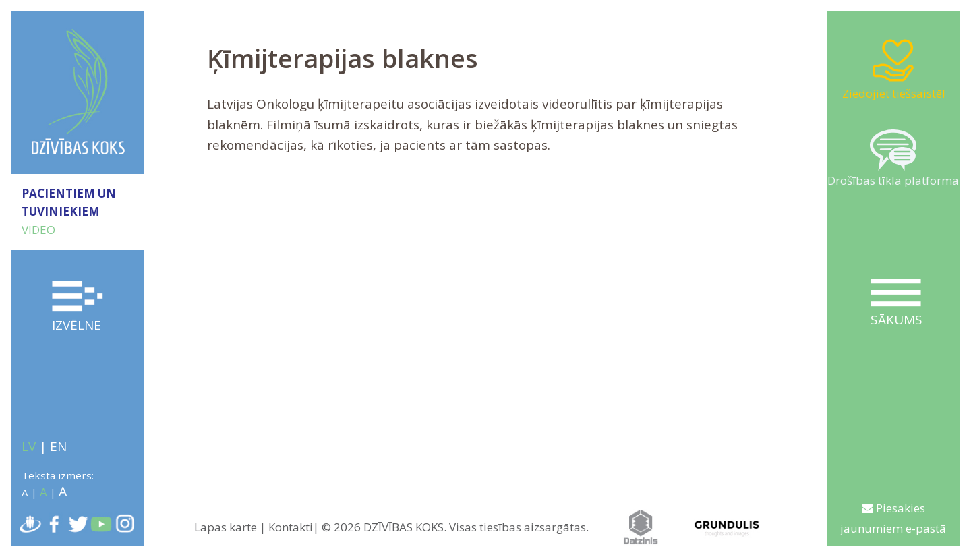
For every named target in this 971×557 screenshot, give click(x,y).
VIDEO (38, 229)
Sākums (896, 303)
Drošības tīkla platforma (893, 158)
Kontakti (290, 527)
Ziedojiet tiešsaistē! (893, 69)
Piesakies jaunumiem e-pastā (893, 518)
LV (29, 446)
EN (58, 446)
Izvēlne (77, 307)
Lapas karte (225, 527)
